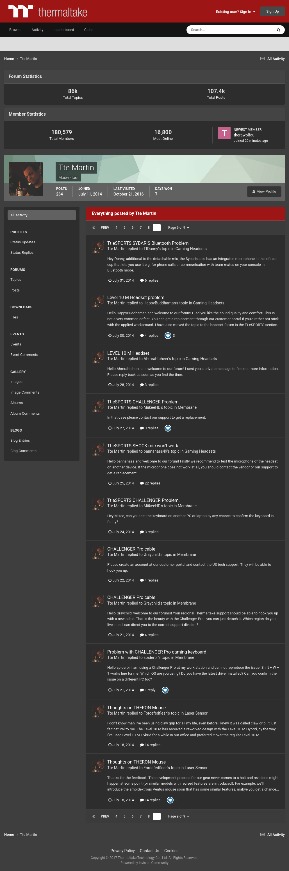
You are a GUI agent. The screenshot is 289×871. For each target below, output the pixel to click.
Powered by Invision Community (144, 863)
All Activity (19, 215)
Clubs (89, 30)
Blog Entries (20, 440)
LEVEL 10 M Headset (128, 353)
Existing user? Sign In (235, 12)
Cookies (171, 850)
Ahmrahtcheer (156, 358)
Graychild (152, 554)
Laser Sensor (196, 713)
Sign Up (272, 11)
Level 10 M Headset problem (135, 297)
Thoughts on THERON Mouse (136, 707)
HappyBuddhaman (160, 303)
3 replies (149, 385)
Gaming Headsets (191, 248)
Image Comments (24, 392)
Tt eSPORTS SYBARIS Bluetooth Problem (148, 243)
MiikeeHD (152, 407)
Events (15, 344)
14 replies (150, 745)
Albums (16, 403)
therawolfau (244, 135)
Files (14, 317)
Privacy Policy (123, 850)
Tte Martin (116, 248)
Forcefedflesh (155, 713)
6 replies (149, 280)
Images (16, 382)
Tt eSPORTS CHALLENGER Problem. (143, 402)
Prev (105, 228)
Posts (15, 290)
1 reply (148, 690)
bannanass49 (155, 451)
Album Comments (25, 413)
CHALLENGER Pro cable (131, 549)
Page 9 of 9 (178, 228)
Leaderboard (64, 30)
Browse (15, 30)
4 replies (149, 335)
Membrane (187, 407)
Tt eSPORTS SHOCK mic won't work (142, 445)
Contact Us (149, 850)
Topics (15, 279)
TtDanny (151, 248)
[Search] (212, 29)
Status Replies (22, 252)
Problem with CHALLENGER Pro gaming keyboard (156, 652)
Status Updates (22, 242)
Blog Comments (23, 451)
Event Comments (24, 355)
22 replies (150, 483)
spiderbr (151, 657)
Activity (37, 30)
